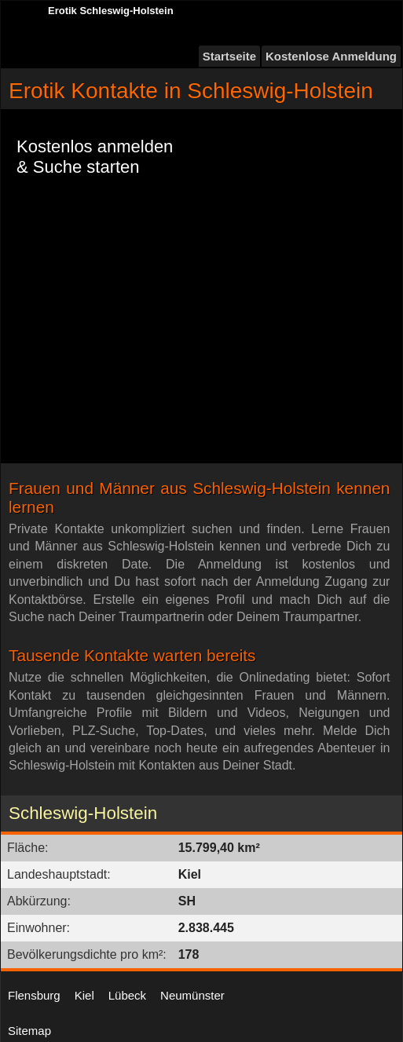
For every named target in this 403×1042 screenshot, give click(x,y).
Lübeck (127, 995)
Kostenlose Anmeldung (331, 56)
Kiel (84, 995)
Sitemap (29, 1030)
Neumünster (192, 995)
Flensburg (34, 995)
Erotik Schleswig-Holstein (111, 10)
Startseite (229, 56)
